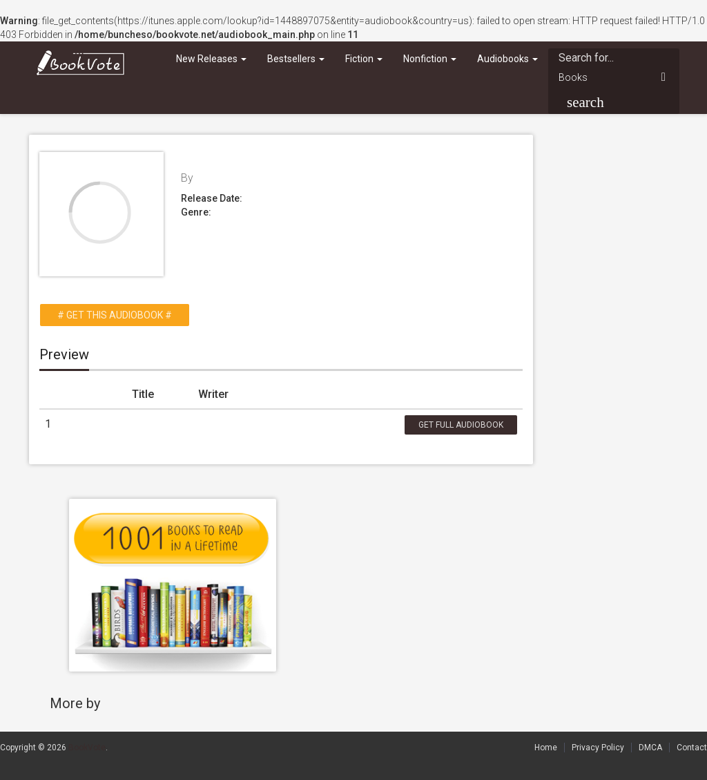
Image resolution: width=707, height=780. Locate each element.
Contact (692, 747)
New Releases (211, 58)
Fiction (363, 58)
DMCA (650, 747)
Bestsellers (296, 58)
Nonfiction (429, 58)
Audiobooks (507, 58)
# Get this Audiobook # (114, 315)
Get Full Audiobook (460, 425)
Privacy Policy (598, 747)
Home (545, 747)
